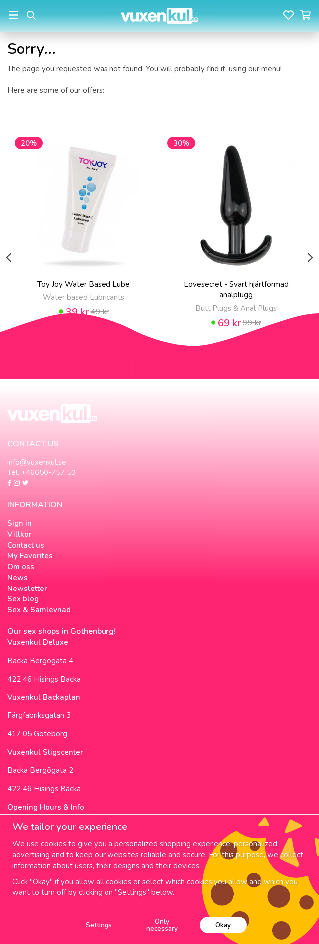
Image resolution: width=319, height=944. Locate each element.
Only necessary (162, 925)
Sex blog (23, 599)
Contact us (25, 545)
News (17, 578)
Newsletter (27, 588)
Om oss (20, 567)
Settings (99, 925)
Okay (223, 925)
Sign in (19, 523)
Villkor (19, 534)
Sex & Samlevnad (39, 610)
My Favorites (30, 556)
